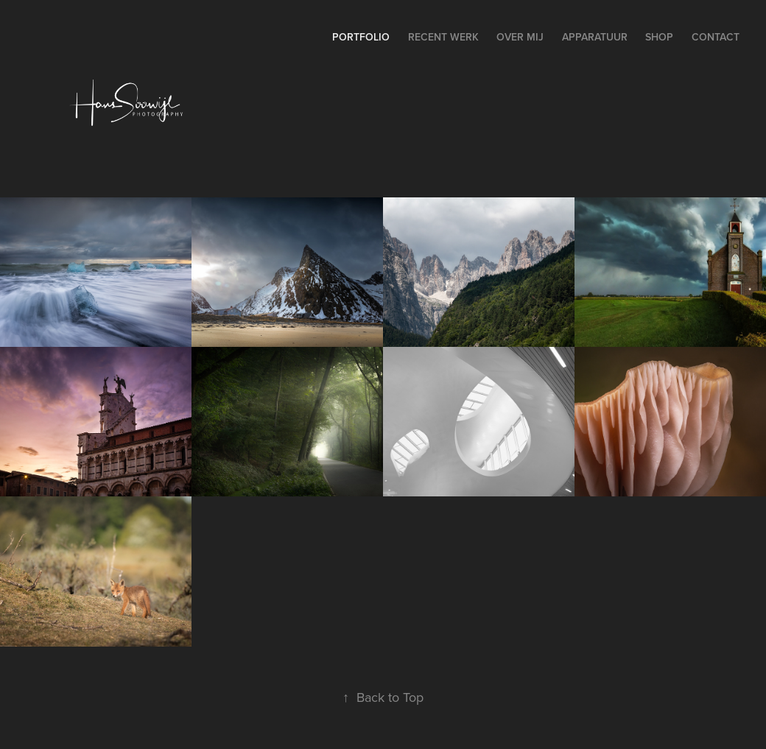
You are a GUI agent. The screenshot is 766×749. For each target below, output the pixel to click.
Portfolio (361, 36)
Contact (715, 36)
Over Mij (520, 36)
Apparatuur (595, 36)
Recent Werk (443, 36)
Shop (659, 36)
